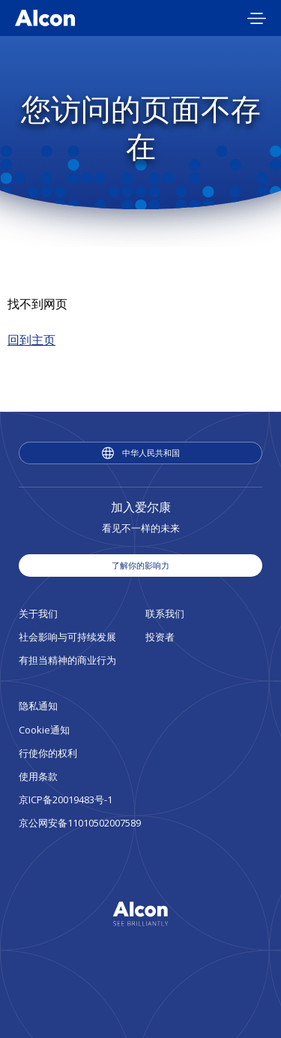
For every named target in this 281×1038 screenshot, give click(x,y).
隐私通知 (38, 705)
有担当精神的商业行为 (67, 660)
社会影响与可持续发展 (67, 637)
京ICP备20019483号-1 (65, 799)
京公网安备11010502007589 (80, 823)
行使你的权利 (48, 753)
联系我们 (164, 613)
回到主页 (31, 340)
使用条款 (38, 776)
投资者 (160, 637)
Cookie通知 (44, 729)
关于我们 (38, 613)
